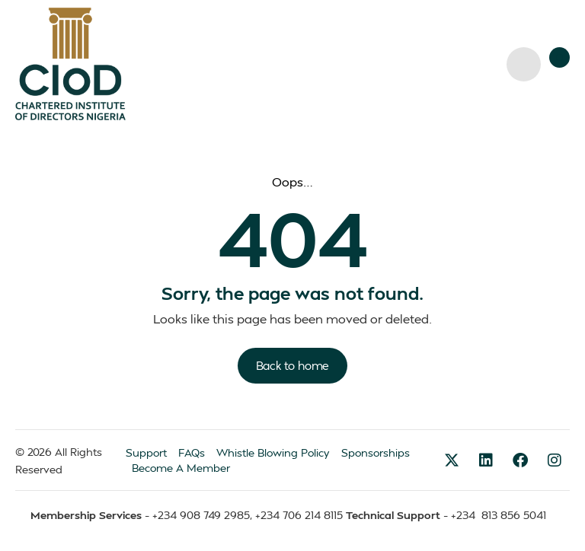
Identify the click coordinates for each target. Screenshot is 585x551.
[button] (559, 57)
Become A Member (181, 467)
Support (146, 452)
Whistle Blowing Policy (273, 452)
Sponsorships (375, 452)
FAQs (191, 452)
